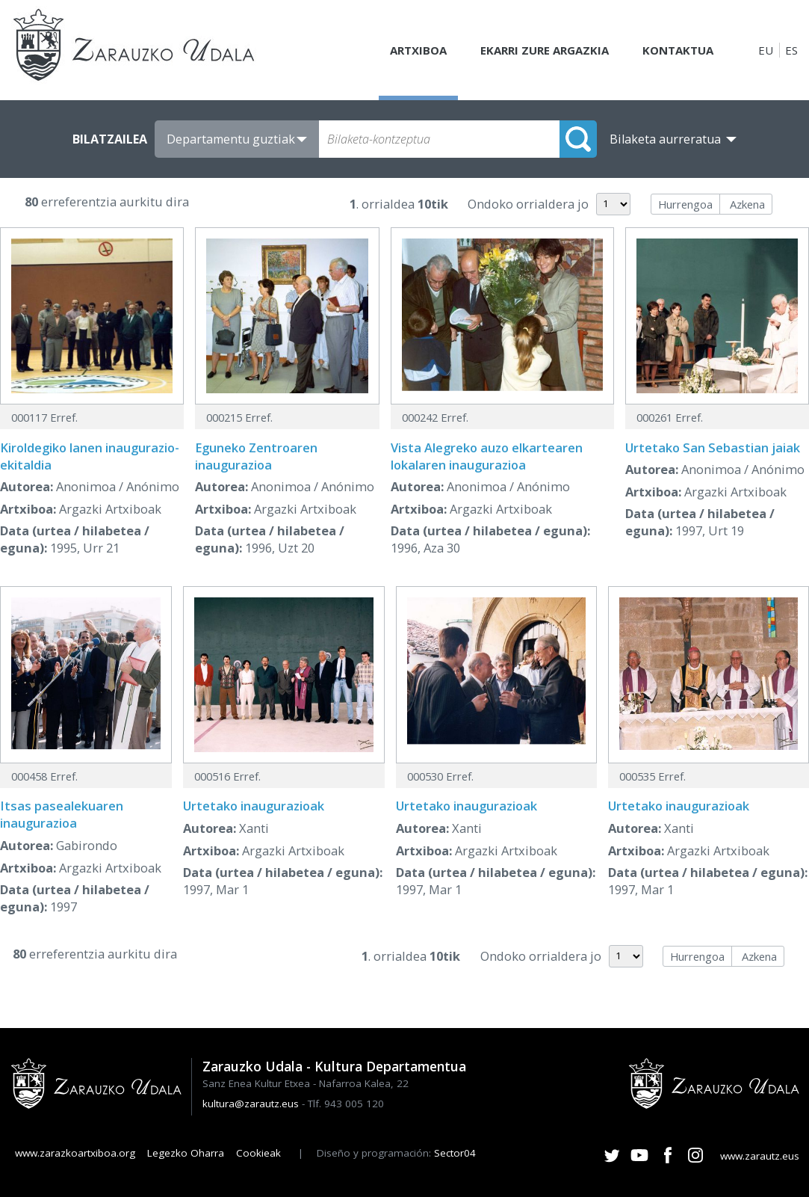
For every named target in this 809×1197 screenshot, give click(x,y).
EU (765, 50)
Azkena (747, 204)
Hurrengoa (685, 204)
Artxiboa (418, 50)
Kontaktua (677, 50)
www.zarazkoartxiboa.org (75, 1153)
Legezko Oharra (185, 1153)
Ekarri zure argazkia (544, 50)
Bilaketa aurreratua (665, 139)
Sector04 (455, 1153)
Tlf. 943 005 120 (346, 1103)
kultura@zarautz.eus (250, 1103)
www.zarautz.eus (759, 1156)
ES (791, 50)
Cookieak (258, 1153)
